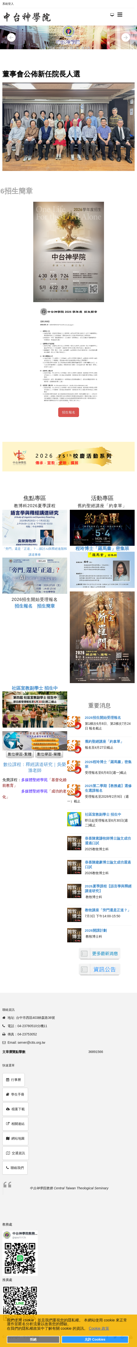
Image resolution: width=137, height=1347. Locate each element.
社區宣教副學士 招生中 (103, 814)
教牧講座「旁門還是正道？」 (108, 910)
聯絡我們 (15, 1168)
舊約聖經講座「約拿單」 (104, 741)
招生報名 (68, 412)
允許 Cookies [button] (95, 1339)
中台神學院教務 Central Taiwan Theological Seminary (69, 1188)
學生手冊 (15, 1094)
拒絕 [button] (33, 1339)
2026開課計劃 (96, 930)
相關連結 (15, 1124)
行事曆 (13, 1080)
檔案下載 (15, 1109)
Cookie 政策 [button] (99, 1328)
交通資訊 (15, 1153)
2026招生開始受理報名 (103, 718)
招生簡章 (46, 606)
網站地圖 (15, 1138)
